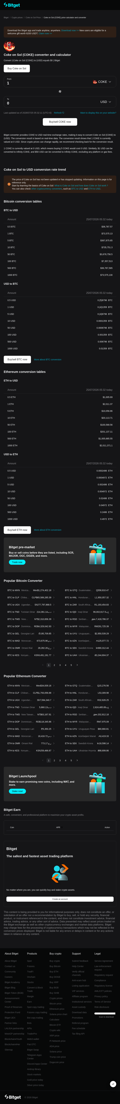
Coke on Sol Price (33, 17)
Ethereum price (57, 1009)
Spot (29, 961)
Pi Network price (57, 1041)
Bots (29, 1023)
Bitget (6, 17)
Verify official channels (78, 973)
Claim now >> (45, 33)
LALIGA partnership (14, 1028)
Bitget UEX (10, 1017)
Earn (29, 1001)
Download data (79, 1012)
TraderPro (32, 1033)
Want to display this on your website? (98, 113)
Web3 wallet (33, 1039)
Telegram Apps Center (34, 1057)
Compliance (100, 980)
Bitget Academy (12, 982)
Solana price (56, 1051)
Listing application (80, 985)
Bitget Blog (10, 987)
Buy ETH (54, 971)
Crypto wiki (55, 1030)
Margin (30, 996)
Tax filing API (78, 1033)
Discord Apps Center (37, 1064)
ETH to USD (94, 188)
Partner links (11, 1023)
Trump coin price (58, 1057)
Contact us (10, 966)
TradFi (30, 971)
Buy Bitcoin (55, 966)
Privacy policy (101, 996)
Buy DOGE (55, 977)
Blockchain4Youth (13, 1039)
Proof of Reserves (13, 1007)
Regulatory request (103, 975)
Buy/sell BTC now (17, 359)
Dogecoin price (57, 1062)
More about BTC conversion (47, 359)
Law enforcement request (102, 968)
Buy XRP (54, 982)
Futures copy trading (37, 1012)
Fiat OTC (31, 1044)
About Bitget (11, 961)
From (9, 79)
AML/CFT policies (103, 991)
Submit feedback (80, 961)
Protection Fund (12, 1012)
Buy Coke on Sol (17, 68)
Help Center (78, 966)
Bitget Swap (33, 1049)
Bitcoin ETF (55, 1025)
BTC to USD (77, 188)
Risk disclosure (101, 1007)
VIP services (78, 991)
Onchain (31, 977)
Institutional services (82, 1001)
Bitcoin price (55, 1003)
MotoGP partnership (14, 1033)
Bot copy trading (35, 1017)
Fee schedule (78, 1028)
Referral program (80, 1023)
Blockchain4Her (12, 1044)
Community (10, 971)
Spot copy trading (35, 1007)
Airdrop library (34, 1069)
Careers (8, 977)
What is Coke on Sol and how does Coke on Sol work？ (81, 185)
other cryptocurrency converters (46, 188)
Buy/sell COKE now (60, 121)
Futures (31, 966)
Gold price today (35, 1080)
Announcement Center (12, 1000)
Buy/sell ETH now (17, 530)
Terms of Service (102, 1001)
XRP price (54, 1035)
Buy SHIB (54, 993)
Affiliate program (80, 996)
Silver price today (35, 1085)
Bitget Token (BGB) (14, 993)
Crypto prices (17, 17)
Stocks (30, 982)
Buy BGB (54, 987)
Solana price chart (58, 1014)
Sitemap (9, 1049)
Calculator (54, 1019)
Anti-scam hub (79, 980)
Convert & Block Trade (35, 989)
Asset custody (79, 1007)
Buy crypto (55, 961)
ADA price (54, 1046)
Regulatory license (103, 985)
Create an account (60, 899)
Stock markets (34, 1074)
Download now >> (70, 30)
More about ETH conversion (47, 530)
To (8, 99)
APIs (29, 1028)
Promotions (77, 1017)
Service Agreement (103, 961)
